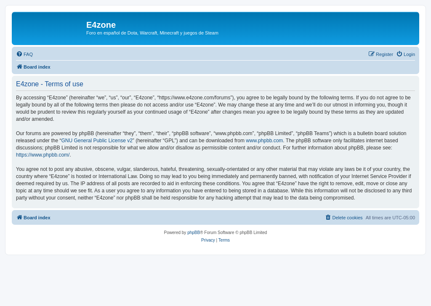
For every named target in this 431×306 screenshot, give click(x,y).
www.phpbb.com (264, 141)
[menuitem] (24, 54)
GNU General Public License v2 (96, 141)
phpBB (193, 232)
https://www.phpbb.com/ (42, 155)
